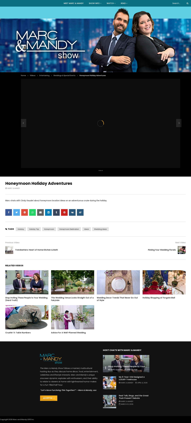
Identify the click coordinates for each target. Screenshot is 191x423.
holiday (21, 229)
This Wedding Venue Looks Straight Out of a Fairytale (72, 299)
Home (23, 75)
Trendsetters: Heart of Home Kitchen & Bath (36, 250)
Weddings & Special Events (64, 75)
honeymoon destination (69, 229)
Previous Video (12, 242)
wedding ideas (100, 229)
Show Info (94, 3)
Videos (32, 75)
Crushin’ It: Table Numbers (18, 332)
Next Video (180, 242)
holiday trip (34, 229)
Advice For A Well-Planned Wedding (68, 332)
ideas (86, 229)
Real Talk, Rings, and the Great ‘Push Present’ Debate (134, 396)
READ (123, 3)
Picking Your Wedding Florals (162, 250)
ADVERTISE (49, 398)
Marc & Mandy (14, 188)
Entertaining (44, 75)
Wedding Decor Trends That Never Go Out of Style (117, 299)
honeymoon (49, 229)
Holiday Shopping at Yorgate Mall (159, 297)
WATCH (110, 3)
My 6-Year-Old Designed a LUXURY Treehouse (132, 378)
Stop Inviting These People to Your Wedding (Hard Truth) (26, 299)
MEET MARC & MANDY (74, 3)
